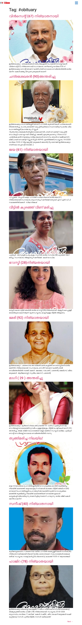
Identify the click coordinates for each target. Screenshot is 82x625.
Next (70, 622)
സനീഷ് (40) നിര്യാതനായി (31, 504)
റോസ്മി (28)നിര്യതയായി (29, 263)
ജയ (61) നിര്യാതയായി (28, 150)
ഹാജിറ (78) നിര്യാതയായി (31, 561)
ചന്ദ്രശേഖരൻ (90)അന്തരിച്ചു (32, 76)
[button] (76, 3)
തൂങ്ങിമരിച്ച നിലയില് (25, 438)
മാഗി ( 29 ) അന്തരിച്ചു (26, 378)
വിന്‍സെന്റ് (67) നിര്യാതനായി (34, 16)
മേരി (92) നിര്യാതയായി (29, 318)
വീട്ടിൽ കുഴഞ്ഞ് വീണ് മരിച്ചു (31, 207)
